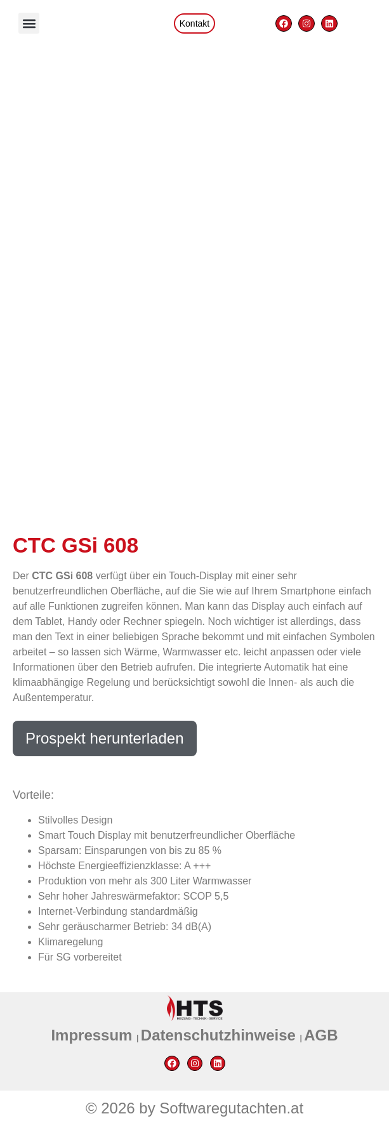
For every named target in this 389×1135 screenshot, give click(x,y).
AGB (321, 1035)
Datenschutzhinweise (220, 1035)
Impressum (93, 1035)
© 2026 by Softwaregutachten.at (194, 1108)
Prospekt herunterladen (104, 738)
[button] (28, 23)
